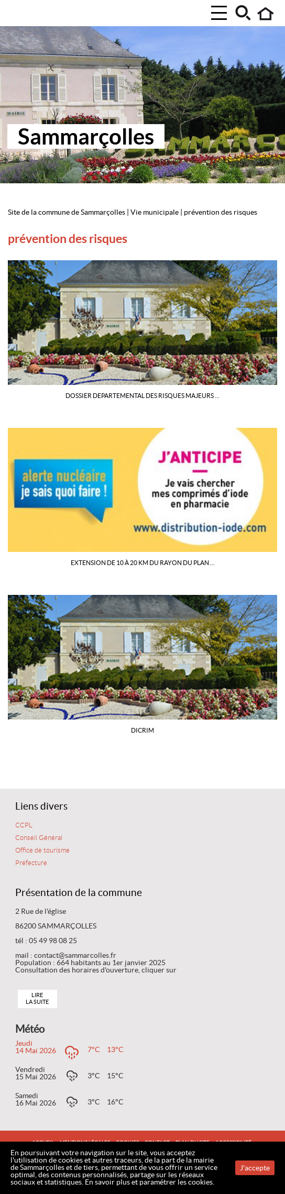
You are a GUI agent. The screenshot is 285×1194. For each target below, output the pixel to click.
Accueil (266, 13)
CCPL (23, 825)
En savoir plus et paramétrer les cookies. (149, 1182)
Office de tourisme (42, 850)
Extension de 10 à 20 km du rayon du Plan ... (143, 562)
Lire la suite (37, 998)
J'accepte (255, 1168)
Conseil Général (38, 838)
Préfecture (31, 863)
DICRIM (142, 730)
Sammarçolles (86, 136)
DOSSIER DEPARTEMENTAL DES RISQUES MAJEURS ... (142, 395)
